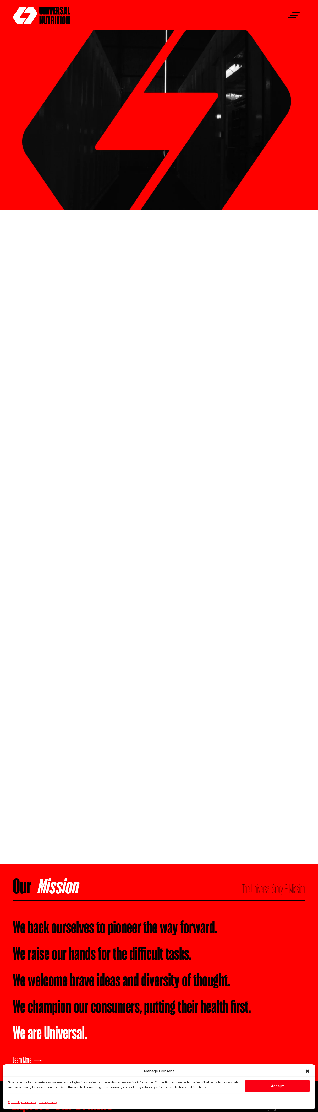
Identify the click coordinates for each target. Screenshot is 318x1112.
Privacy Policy (48, 1102)
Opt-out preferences (22, 1102)
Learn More (22, 1059)
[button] (307, 1071)
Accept (277, 1086)
